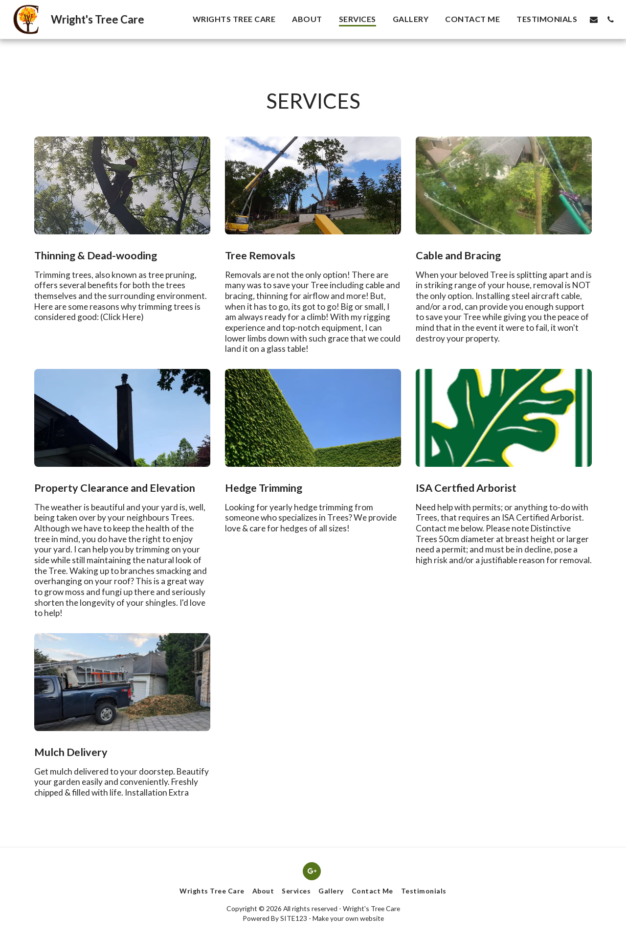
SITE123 (293, 918)
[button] (594, 19)
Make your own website (348, 918)
